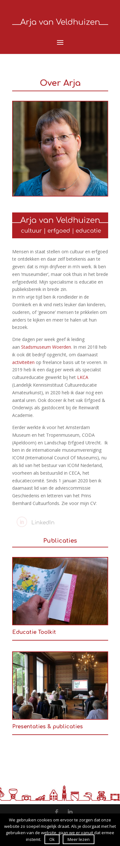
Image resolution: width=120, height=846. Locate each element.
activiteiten (23, 362)
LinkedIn (41, 522)
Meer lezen (79, 839)
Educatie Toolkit (34, 632)
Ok (52, 839)
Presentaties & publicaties (47, 727)
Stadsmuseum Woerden (46, 347)
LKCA (82, 377)
